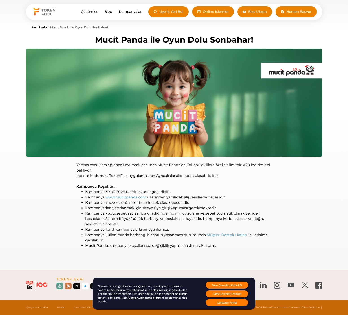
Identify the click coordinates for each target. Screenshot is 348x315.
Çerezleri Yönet (84, 307)
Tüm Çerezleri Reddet (227, 293)
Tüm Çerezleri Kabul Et (227, 285)
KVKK (61, 307)
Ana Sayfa (39, 27)
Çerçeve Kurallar (37, 307)
